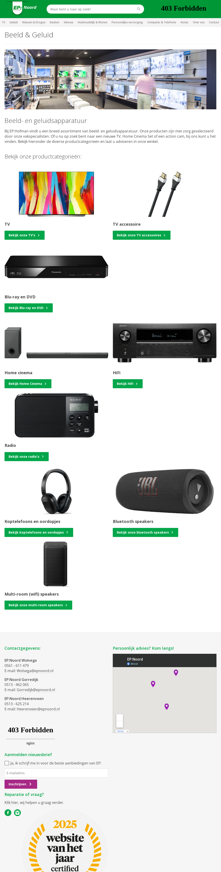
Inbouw (68, 22)
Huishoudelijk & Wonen (92, 22)
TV (3, 22)
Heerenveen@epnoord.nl (38, 709)
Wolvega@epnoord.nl (35, 670)
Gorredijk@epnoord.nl (36, 689)
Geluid (14, 22)
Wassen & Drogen (34, 22)
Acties (184, 22)
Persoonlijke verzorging (127, 22)
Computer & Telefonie (161, 22)
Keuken (54, 22)
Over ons (199, 22)
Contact (214, 22)
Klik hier (11, 802)
